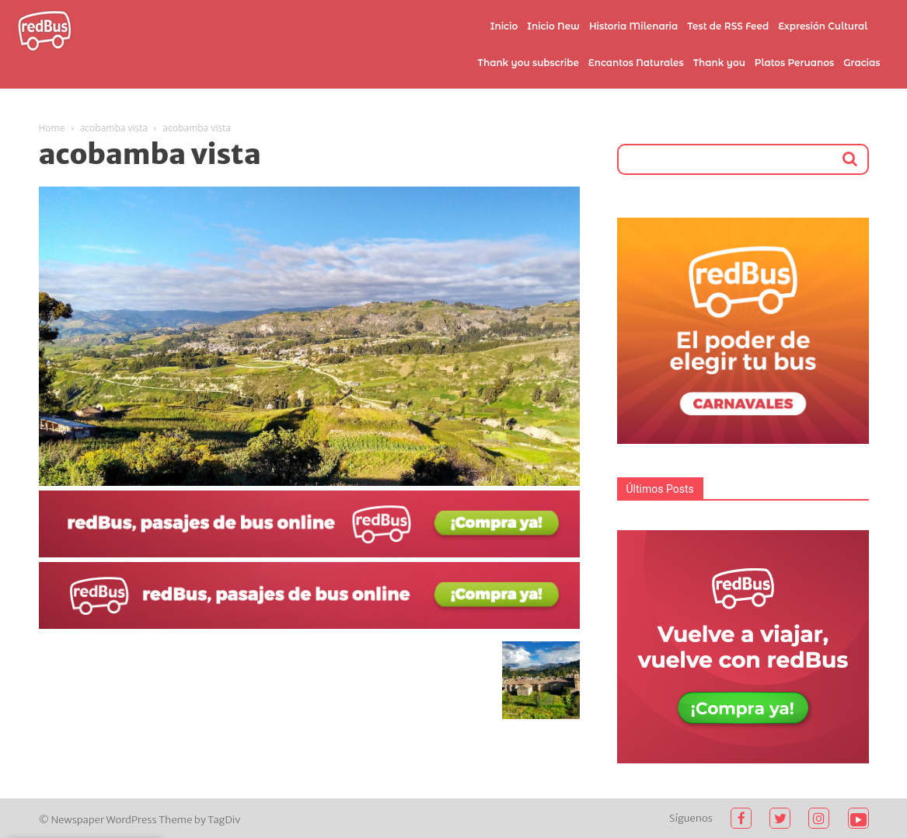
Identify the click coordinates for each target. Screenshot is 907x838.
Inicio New (553, 26)
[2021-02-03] (309, 553)
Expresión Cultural (822, 26)
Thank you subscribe (527, 62)
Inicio (504, 26)
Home (52, 127)
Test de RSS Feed (728, 26)
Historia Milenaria (633, 26)
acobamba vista (114, 127)
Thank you (719, 62)
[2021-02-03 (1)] (309, 625)
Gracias (861, 62)
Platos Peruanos (794, 62)
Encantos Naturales (636, 62)
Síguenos (691, 818)
